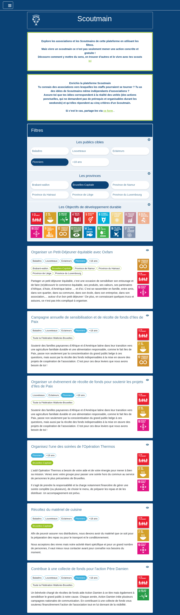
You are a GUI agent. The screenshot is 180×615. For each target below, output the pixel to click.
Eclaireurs (118, 151)
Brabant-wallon (41, 184)
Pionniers (37, 161)
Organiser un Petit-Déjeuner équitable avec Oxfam (72, 252)
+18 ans (77, 161)
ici (90, 60)
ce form (108, 110)
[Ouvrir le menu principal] (8, 5)
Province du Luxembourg (127, 194)
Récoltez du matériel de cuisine (56, 510)
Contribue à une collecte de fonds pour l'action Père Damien (79, 569)
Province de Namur (124, 184)
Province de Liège (82, 194)
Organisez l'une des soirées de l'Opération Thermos (73, 446)
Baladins (37, 151)
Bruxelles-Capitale (83, 184)
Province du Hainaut (44, 194)
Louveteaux (79, 151)
